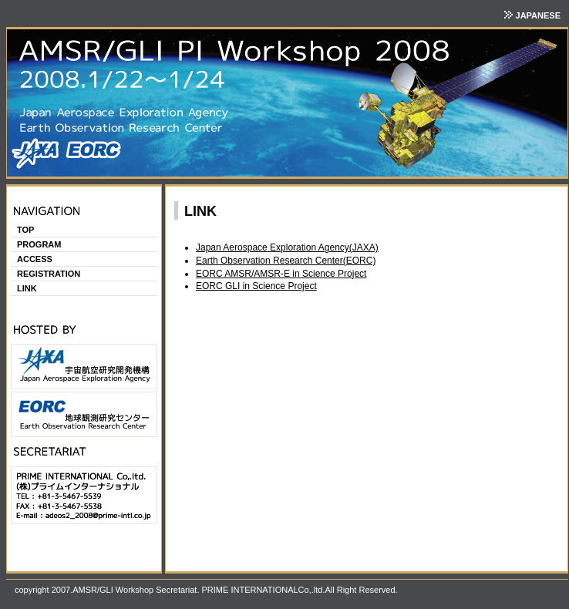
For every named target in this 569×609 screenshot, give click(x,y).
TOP (25, 229)
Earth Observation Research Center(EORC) (285, 260)
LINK (27, 288)
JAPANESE (537, 15)
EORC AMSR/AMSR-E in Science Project (281, 273)
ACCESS (34, 259)
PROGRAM (39, 244)
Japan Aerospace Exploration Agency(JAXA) (287, 247)
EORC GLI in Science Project (256, 286)
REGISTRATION (48, 273)
